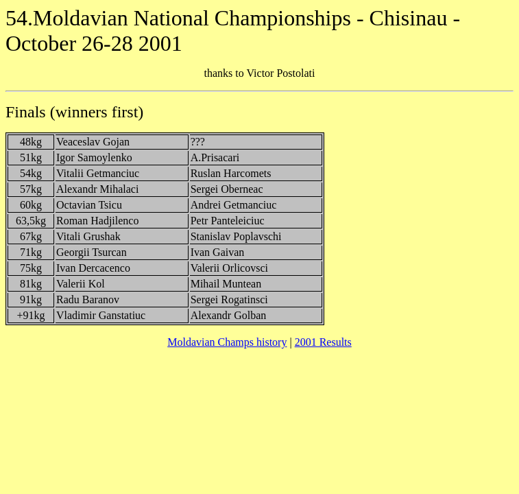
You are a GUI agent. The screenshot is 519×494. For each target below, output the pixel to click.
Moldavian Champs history (227, 342)
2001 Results (323, 342)
